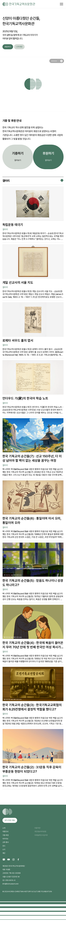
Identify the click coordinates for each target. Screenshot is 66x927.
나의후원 (19, 47)
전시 (3, 846)
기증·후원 (5, 835)
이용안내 (5, 831)
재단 (3, 853)
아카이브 (5, 839)
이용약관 (37, 828)
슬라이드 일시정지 (61, 61)
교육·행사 (5, 842)
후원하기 (7, 47)
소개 (3, 828)
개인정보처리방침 (40, 831)
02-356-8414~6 (8, 880)
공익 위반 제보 (9, 820)
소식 (3, 849)
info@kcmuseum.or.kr (10, 884)
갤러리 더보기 (62, 180)
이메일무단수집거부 (41, 835)
